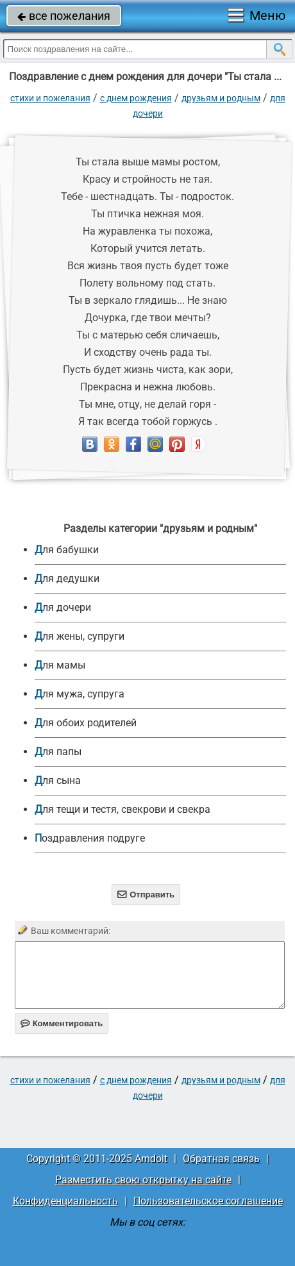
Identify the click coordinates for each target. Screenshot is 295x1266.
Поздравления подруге (90, 838)
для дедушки (67, 578)
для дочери (63, 607)
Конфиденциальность (65, 1201)
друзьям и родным (220, 98)
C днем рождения (136, 98)
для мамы (60, 665)
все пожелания (63, 15)
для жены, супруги (79, 636)
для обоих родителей (86, 723)
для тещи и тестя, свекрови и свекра (122, 809)
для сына (58, 780)
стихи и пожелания (50, 98)
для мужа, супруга (79, 694)
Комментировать (62, 1023)
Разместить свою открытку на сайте (143, 1180)
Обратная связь (221, 1159)
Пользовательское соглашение (208, 1201)
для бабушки (67, 550)
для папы (58, 751)
